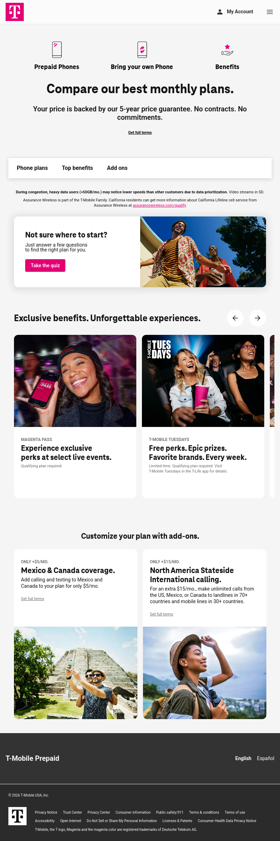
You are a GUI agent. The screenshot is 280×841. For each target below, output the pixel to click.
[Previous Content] (235, 318)
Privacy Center (99, 812)
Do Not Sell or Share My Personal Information (122, 821)
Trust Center (72, 812)
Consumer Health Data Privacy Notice (227, 821)
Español (265, 758)
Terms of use (235, 812)
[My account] (234, 12)
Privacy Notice (46, 812)
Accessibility (45, 821)
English (243, 758)
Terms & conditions (204, 812)
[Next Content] (257, 318)
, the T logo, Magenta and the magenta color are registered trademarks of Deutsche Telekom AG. (116, 830)
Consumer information (133, 812)
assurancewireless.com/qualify (159, 205)
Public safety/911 (170, 812)
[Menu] (269, 12)
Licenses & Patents (177, 821)
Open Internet (70, 821)
